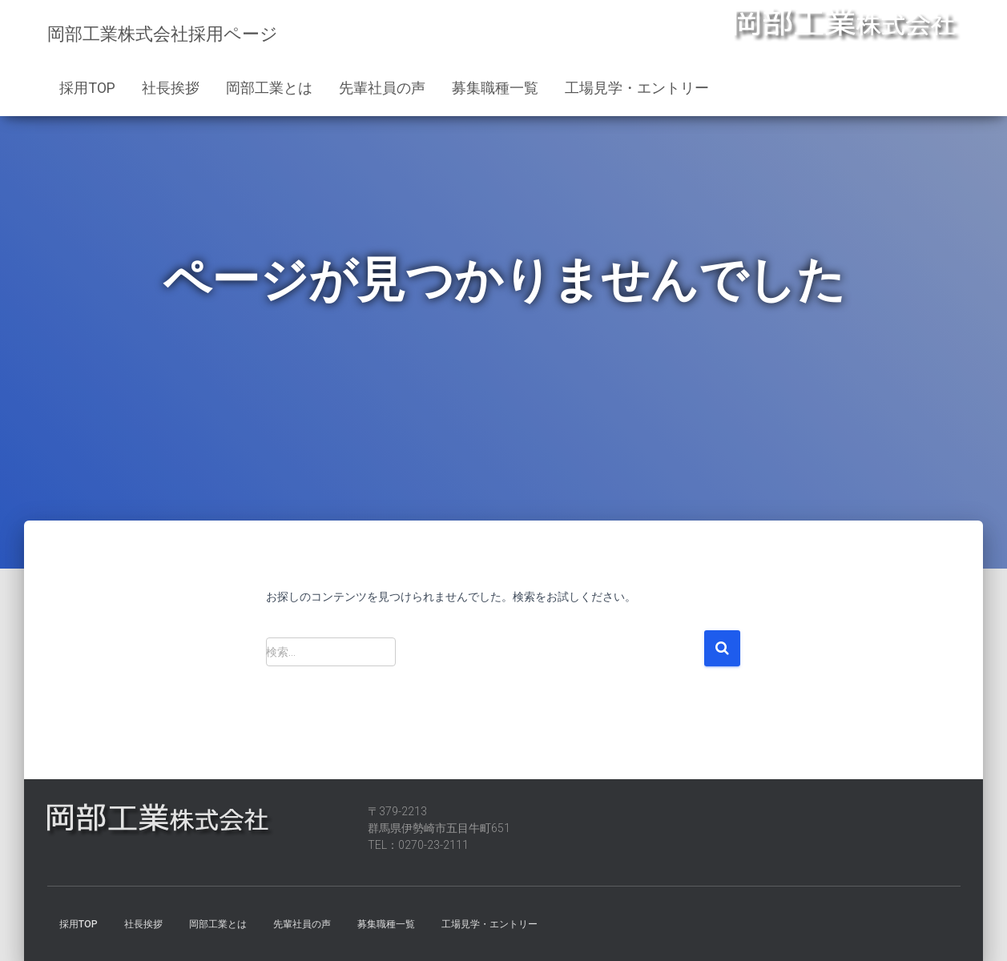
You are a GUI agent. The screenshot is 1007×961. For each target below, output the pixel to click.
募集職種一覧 (495, 87)
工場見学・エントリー (637, 87)
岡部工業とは (269, 87)
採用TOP (87, 87)
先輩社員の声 (382, 87)
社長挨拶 (170, 87)
